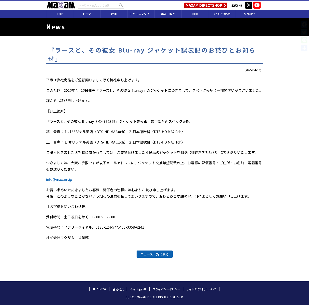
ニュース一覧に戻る (155, 254)
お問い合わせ (222, 14)
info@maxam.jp (59, 179)
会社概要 (249, 14)
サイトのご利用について (201, 289)
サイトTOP (100, 289)
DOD (195, 14)
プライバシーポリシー (166, 289)
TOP (60, 14)
